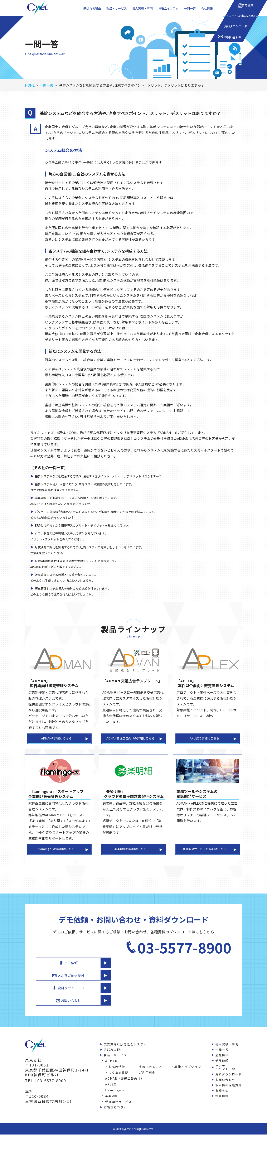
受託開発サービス (118, 1107)
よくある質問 (118, 1078)
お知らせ (222, 1096)
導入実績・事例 (143, 12)
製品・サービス (116, 12)
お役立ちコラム (169, 12)
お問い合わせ (188, 1004)
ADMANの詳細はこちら (56, 747)
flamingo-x (115, 1096)
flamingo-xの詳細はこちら (56, 861)
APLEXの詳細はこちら (204, 747)
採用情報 (222, 1101)
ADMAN (111, 1066)
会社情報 (208, 12)
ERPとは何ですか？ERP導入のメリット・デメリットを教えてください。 (89, 533)
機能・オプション (187, 1072)
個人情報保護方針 (228, 1090)
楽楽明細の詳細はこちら (130, 861)
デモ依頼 (187, 961)
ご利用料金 (147, 1078)
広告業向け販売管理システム (125, 1049)
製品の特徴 (116, 1072)
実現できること (150, 1072)
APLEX (110, 1090)
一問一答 (191, 12)
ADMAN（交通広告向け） (124, 1084)
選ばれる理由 (91, 12)
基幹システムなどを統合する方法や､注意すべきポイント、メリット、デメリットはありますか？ (107, 484)
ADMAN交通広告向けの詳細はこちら (130, 747)
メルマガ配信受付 (187, 975)
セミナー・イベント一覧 (225, 1073)
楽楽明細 (111, 1101)
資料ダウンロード (187, 990)
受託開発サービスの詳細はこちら (204, 861)
